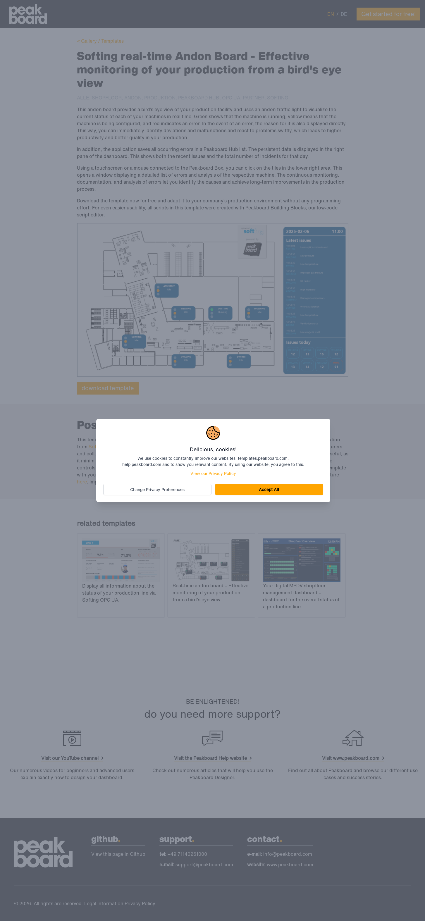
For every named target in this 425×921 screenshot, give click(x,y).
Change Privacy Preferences (157, 489)
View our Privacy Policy (213, 473)
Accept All (269, 489)
